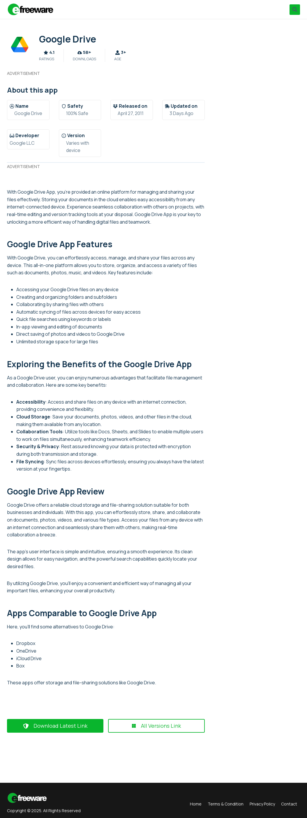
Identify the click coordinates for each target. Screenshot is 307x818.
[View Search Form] (295, 9)
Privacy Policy (262, 804)
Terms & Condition (226, 804)
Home (196, 804)
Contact (289, 804)
